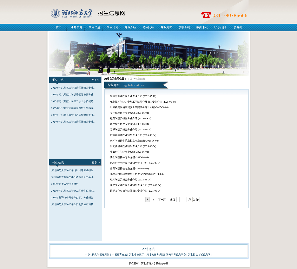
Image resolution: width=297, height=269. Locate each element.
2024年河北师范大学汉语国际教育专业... (73, 114)
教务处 (238, 27)
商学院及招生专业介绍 (122, 124)
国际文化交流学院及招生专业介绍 (128, 190)
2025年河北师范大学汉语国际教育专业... (73, 87)
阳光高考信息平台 (176, 254)
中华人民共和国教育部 (97, 254)
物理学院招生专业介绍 (122, 157)
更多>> (96, 79)
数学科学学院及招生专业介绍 (126, 135)
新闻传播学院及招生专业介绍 (126, 146)
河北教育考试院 (155, 254)
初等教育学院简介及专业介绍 (126, 96)
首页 (58, 27)
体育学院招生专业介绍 (122, 168)
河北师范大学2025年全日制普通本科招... (73, 204)
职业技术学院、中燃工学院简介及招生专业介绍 (136, 101)
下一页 (162, 199)
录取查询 (184, 27)
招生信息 (94, 27)
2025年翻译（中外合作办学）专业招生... (73, 197)
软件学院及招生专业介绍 (123, 179)
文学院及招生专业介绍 (122, 112)
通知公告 (76, 27)
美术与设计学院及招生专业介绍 (127, 140)
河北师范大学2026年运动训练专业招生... (73, 170)
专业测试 (166, 27)
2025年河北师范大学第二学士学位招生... (73, 190)
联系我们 (220, 27)
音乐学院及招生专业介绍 (123, 129)
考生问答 (148, 27)
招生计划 (112, 27)
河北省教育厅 (136, 254)
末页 (172, 199)
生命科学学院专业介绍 (122, 151)
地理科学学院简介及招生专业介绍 (128, 162)
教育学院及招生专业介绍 (123, 118)
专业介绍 (130, 27)
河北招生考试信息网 (199, 254)
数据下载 (202, 27)
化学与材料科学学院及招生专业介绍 (130, 174)
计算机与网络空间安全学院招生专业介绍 (132, 107)
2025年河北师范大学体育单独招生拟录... (73, 108)
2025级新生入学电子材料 (65, 183)
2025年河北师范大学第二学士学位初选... (73, 101)
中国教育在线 (119, 254)
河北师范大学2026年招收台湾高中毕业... (73, 177)
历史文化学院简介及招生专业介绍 (128, 185)
